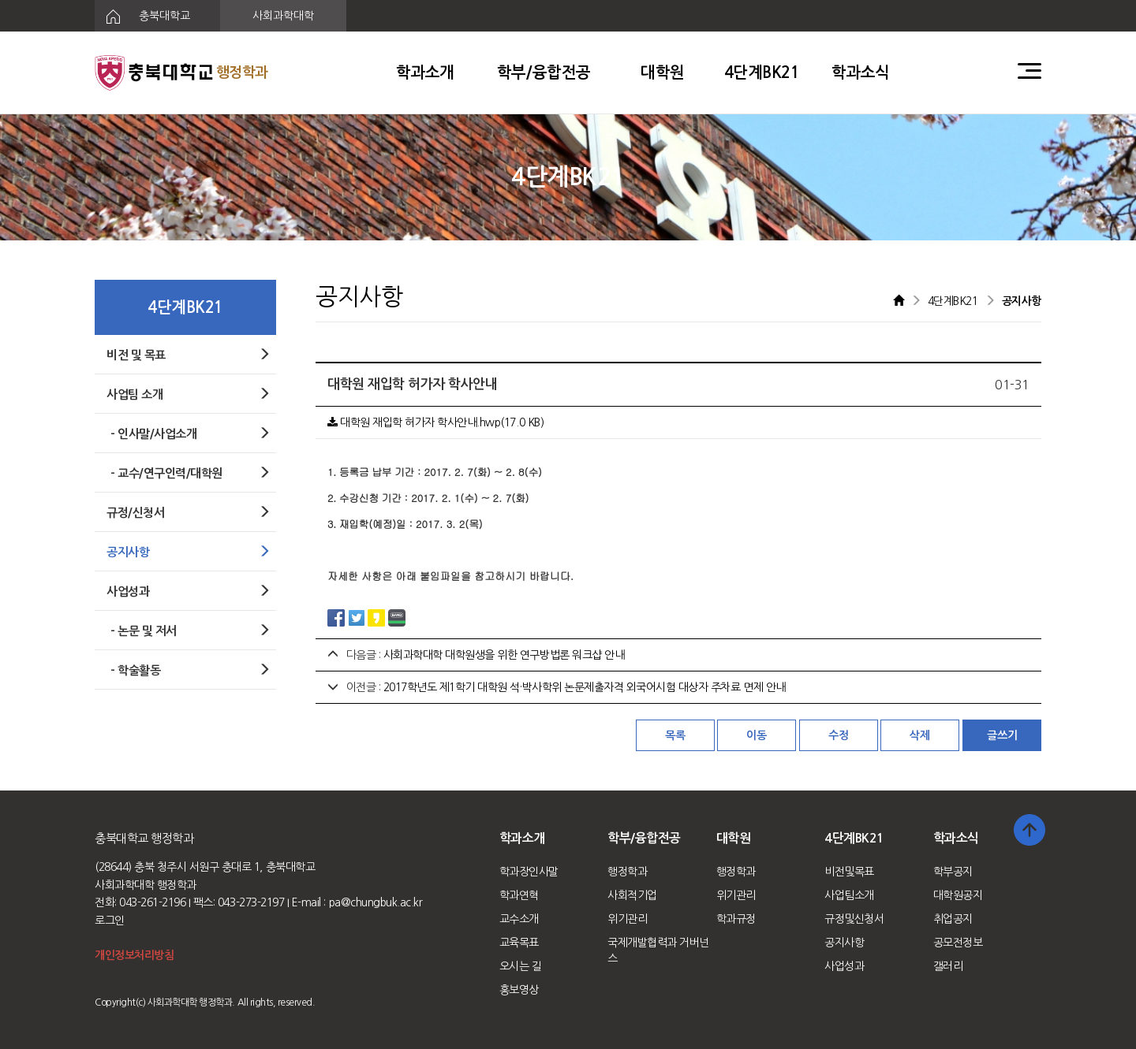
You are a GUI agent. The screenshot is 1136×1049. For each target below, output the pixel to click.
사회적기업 (632, 895)
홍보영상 (519, 989)
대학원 (663, 72)
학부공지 (953, 871)
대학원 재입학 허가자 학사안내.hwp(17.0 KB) (435, 422)
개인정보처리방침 (134, 955)
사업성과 (844, 966)
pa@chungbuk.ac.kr (376, 902)
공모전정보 (958, 942)
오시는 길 (520, 966)
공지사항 (844, 942)
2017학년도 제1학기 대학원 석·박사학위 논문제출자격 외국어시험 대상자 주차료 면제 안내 (584, 687)
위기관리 (627, 918)
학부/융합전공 (544, 72)
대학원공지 (958, 895)
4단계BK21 (762, 72)
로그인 (110, 920)
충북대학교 (142, 16)
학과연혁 (519, 895)
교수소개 (519, 918)
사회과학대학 (283, 15)
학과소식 (860, 72)
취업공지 (953, 918)
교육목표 (519, 942)
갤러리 (948, 966)
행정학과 (627, 871)
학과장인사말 (529, 871)
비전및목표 (849, 871)
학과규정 (736, 918)
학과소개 (425, 72)
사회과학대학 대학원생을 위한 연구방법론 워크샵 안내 (504, 654)
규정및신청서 (854, 918)
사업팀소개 (849, 895)
